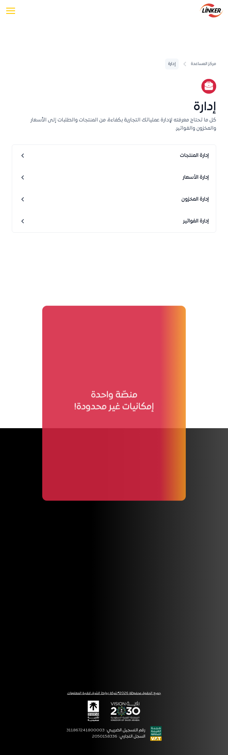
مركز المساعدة (203, 63)
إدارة (172, 63)
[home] (211, 10)
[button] (11, 10)
